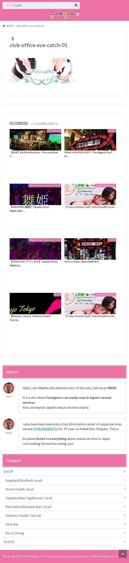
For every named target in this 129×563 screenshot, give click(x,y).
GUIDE (9, 542)
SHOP (8, 471)
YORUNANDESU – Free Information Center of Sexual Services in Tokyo (60, 556)
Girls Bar (11, 524)
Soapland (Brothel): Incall (23, 480)
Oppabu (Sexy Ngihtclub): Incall (28, 498)
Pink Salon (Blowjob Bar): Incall (28, 507)
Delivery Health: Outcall (23, 515)
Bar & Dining (14, 533)
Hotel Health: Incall (19, 489)
